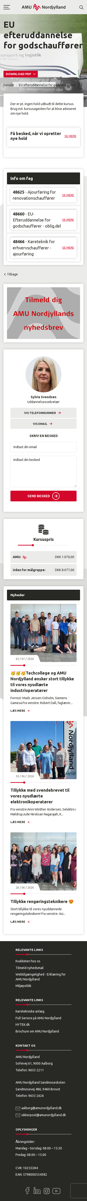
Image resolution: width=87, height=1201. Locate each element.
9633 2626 (36, 1096)
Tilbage (12, 274)
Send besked (38, 496)
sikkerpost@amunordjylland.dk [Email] (43, 1115)
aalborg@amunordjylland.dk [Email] (41, 1108)
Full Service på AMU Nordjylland (38, 1018)
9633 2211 (36, 1070)
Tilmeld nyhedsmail (30, 968)
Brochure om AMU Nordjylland (37, 1031)
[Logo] (43, 7)
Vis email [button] (40, 423)
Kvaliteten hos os (28, 961)
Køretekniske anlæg (30, 1011)
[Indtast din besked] (43, 471)
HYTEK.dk (23, 1024)
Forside (8, 85)
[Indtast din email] (43, 447)
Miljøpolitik (23, 986)
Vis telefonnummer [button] (40, 412)
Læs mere (17, 710)
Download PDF (19, 74)
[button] (12, 7)
